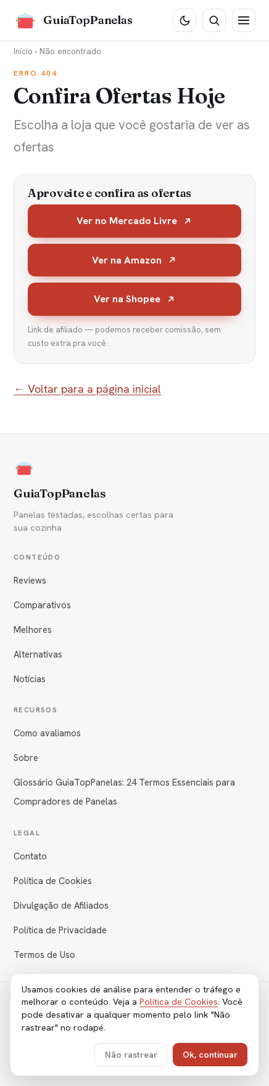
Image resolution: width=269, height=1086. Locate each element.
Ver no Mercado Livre (134, 220)
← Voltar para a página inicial (87, 389)
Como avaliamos (47, 733)
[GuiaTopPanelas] (73, 20)
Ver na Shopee (135, 298)
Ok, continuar (210, 1054)
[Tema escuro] (184, 20)
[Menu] (243, 20)
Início (23, 51)
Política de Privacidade (60, 930)
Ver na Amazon (134, 260)
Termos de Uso (44, 954)
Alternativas (38, 654)
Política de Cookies (53, 881)
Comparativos (42, 605)
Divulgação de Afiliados (61, 905)
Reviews (30, 580)
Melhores (33, 629)
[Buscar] (214, 20)
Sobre (26, 757)
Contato (30, 856)
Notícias (30, 679)
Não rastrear (131, 1054)
